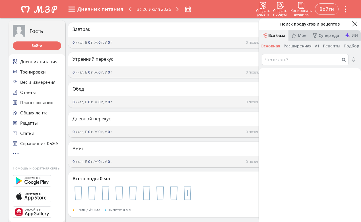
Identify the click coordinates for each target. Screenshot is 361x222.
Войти (37, 45)
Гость (36, 31)
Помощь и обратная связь (36, 168)
